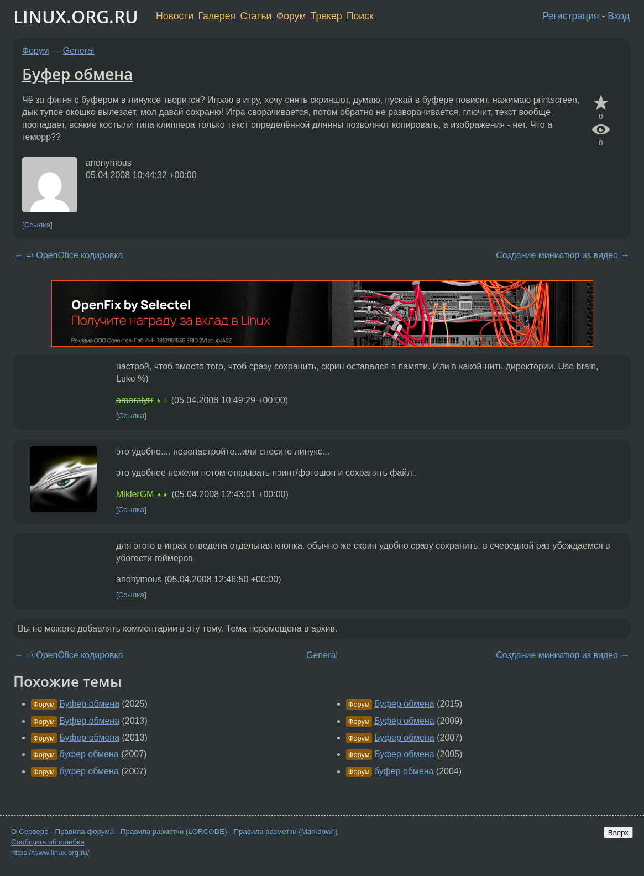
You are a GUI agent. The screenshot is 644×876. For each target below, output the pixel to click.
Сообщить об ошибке (48, 842)
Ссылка (37, 225)
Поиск (360, 16)
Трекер (326, 16)
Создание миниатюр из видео (557, 255)
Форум (291, 16)
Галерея (216, 16)
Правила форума (84, 831)
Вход (619, 16)
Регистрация (570, 16)
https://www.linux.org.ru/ (50, 852)
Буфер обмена (77, 73)
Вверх (618, 832)
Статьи (255, 16)
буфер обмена (88, 754)
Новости (174, 16)
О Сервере (30, 831)
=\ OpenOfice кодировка (74, 255)
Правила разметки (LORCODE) (174, 831)
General (79, 50)
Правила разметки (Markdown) (285, 831)
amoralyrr (135, 400)
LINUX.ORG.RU (75, 16)
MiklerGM (135, 494)
